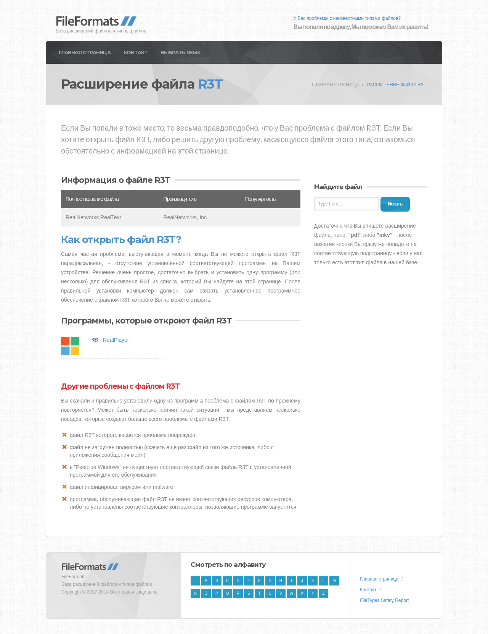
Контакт (136, 52)
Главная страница (85, 52)
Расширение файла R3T (396, 84)
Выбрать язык (180, 52)
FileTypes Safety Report (384, 600)
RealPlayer (116, 340)
